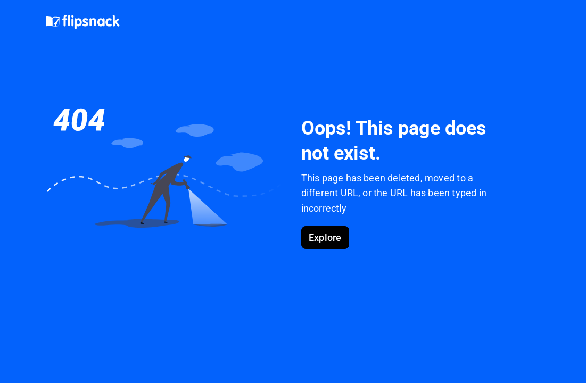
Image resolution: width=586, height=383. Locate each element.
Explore (325, 237)
